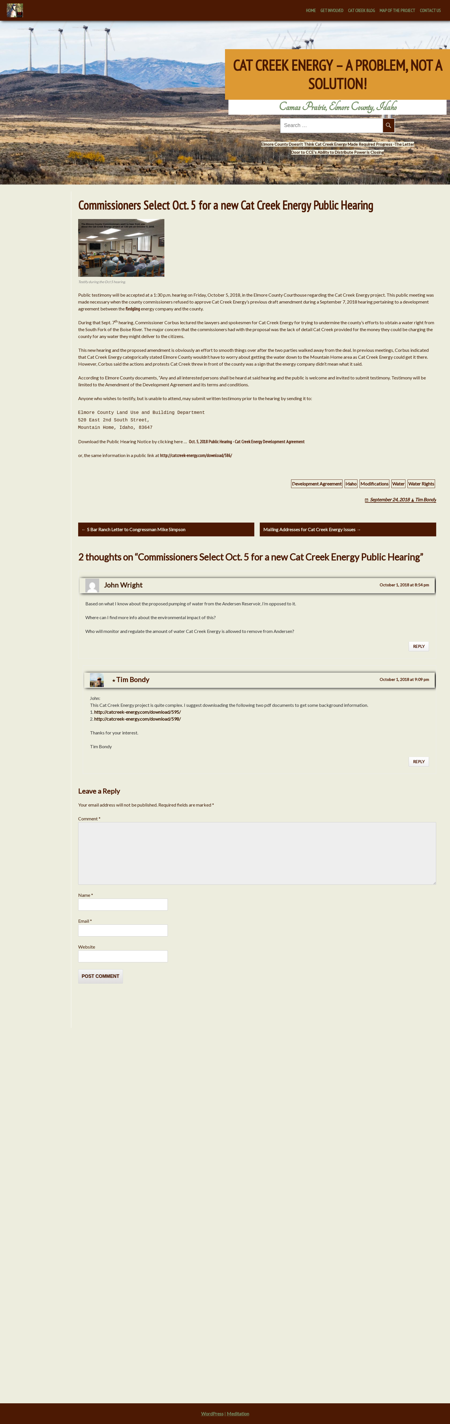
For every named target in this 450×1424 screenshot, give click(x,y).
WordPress (212, 1413)
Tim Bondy (425, 499)
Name (85, 896)
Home (311, 10)
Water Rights (421, 483)
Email (85, 922)
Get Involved (331, 10)
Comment (89, 820)
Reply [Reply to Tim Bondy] (419, 763)
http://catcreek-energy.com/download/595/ (137, 713)
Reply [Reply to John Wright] (419, 647)
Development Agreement (317, 483)
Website (86, 948)
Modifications (374, 483)
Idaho (351, 483)
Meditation (238, 1413)
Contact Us (430, 10)
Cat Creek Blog (361, 10)
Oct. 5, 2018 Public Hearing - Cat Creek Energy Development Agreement (246, 441)
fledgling (133, 309)
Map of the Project (397, 10)
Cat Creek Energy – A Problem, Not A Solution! (338, 68)
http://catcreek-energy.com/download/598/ (137, 720)
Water (398, 483)
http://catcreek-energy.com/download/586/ (196, 455)
